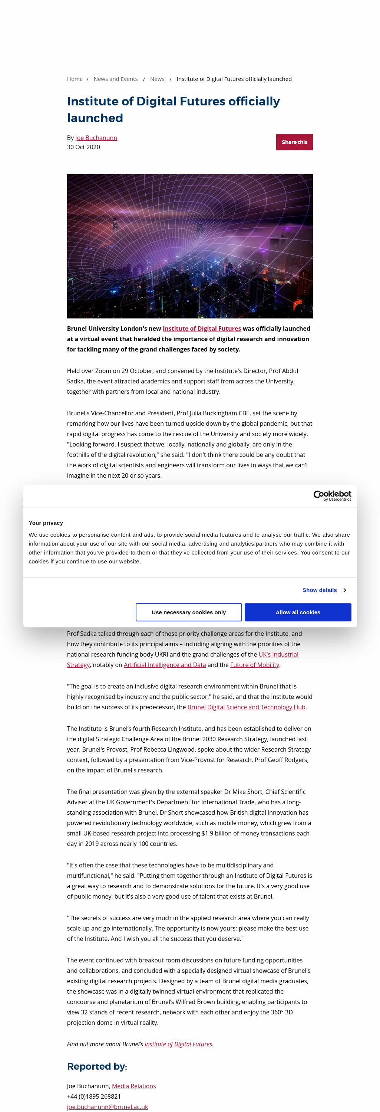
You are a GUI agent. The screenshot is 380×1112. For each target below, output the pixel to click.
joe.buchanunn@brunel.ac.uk (107, 1107)
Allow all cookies (298, 612)
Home (75, 78)
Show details (320, 590)
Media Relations (134, 1086)
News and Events (116, 78)
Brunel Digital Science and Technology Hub (246, 707)
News (157, 78)
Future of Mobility (254, 665)
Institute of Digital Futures (202, 328)
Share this (294, 142)
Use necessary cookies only (189, 612)
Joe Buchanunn (96, 138)
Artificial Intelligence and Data (165, 665)
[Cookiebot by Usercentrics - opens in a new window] (319, 495)
